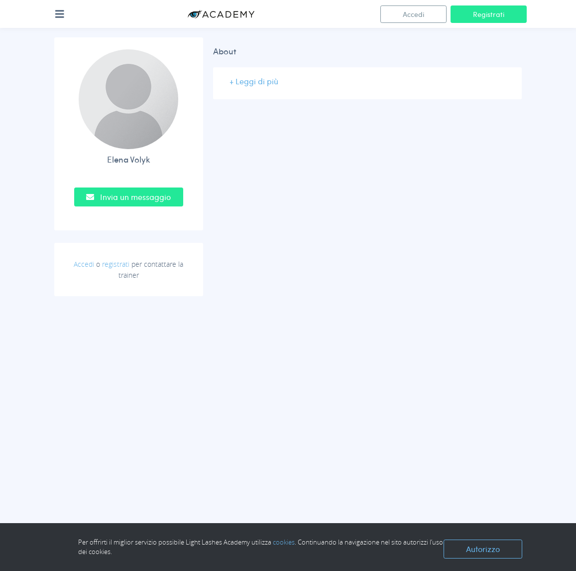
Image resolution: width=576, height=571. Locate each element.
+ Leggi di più (254, 81)
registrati (115, 264)
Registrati (488, 14)
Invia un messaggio (128, 196)
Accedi (413, 14)
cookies (284, 542)
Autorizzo (483, 549)
